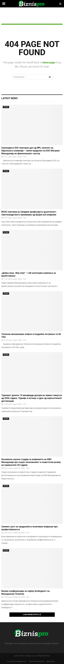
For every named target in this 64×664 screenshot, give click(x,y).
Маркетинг (50, 661)
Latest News (9, 98)
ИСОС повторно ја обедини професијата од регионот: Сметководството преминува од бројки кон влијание (29, 213)
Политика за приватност (17, 661)
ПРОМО (5, 107)
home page (49, 62)
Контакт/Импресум (36, 661)
